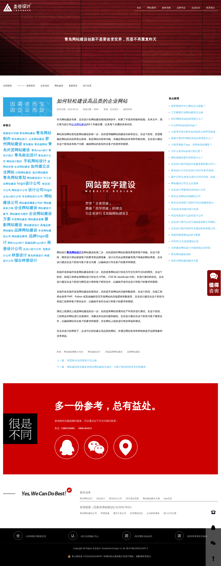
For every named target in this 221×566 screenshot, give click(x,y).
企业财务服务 (153, 513)
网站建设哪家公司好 (31, 203)
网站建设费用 (19, 236)
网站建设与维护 (19, 214)
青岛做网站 (40, 144)
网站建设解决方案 (151, 498)
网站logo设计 (16, 243)
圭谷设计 (114, 109)
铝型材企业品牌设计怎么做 (82, 360)
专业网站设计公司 (32, 196)
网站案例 (151, 7)
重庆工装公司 (119, 513)
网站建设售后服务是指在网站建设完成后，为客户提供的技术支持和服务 (106, 367)
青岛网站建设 (27, 133)
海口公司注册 (169, 513)
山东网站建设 (36, 139)
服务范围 (166, 7)
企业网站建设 (22, 166)
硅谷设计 (101, 498)
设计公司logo (40, 190)
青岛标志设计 (25, 155)
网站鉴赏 (59, 85)
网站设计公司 (19, 190)
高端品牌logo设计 (35, 243)
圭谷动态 (45, 85)
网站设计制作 (14, 161)
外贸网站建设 (19, 219)
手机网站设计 (35, 161)
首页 (139, 7)
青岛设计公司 (115, 498)
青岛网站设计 (19, 139)
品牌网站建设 (25, 230)
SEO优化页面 (132, 498)
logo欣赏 (168, 498)
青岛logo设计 (39, 150)
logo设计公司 (29, 183)
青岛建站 (28, 144)
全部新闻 (7, 85)
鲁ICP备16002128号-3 (137, 548)
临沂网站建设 (40, 172)
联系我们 (210, 7)
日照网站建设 (23, 172)
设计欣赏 (87, 85)
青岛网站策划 (14, 177)
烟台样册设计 (25, 260)
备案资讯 (73, 85)
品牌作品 (181, 7)
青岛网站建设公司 (88, 513)
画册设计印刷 (11, 133)
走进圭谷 (196, 7)
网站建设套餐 (36, 219)
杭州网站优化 (136, 513)
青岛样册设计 (36, 255)
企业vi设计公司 (12, 196)
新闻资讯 (30, 85)
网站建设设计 (35, 178)
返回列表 (127, 109)
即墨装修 (105, 513)
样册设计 (19, 255)
